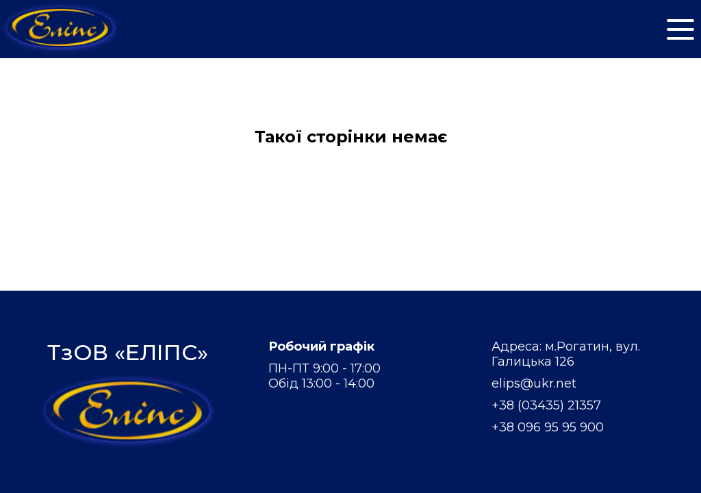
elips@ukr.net (534, 383)
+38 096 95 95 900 (548, 427)
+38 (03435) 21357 (546, 405)
